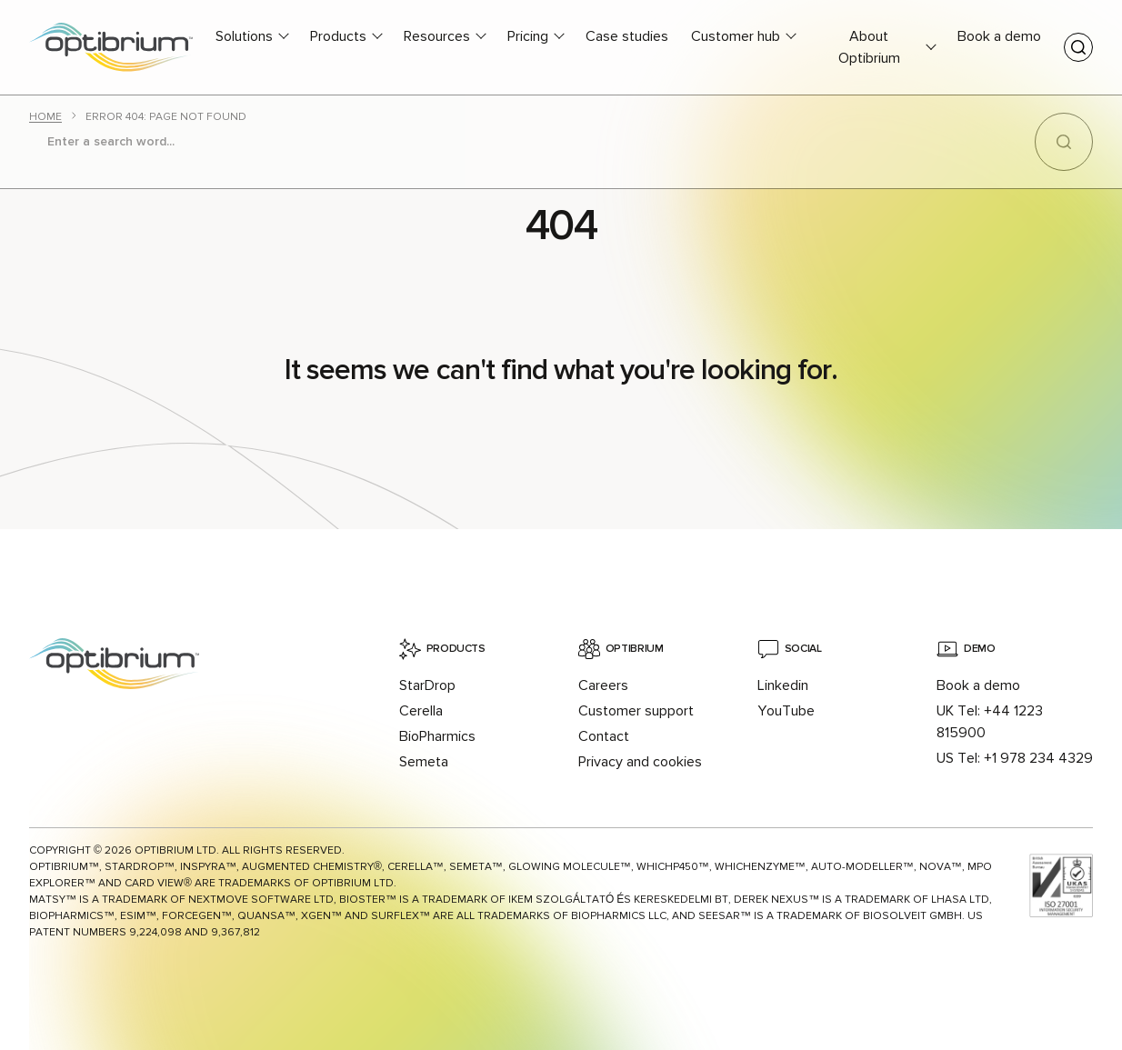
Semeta (423, 762)
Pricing (527, 36)
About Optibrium (869, 47)
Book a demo (999, 36)
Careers (603, 685)
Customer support (636, 711)
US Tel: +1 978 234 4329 (1015, 758)
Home (45, 117)
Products (338, 36)
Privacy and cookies (640, 762)
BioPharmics (437, 736)
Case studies (627, 36)
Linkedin (782, 685)
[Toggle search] (1078, 47)
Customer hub (735, 36)
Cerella (421, 711)
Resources (437, 36)
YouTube (786, 711)
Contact (603, 736)
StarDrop (427, 685)
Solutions (244, 36)
